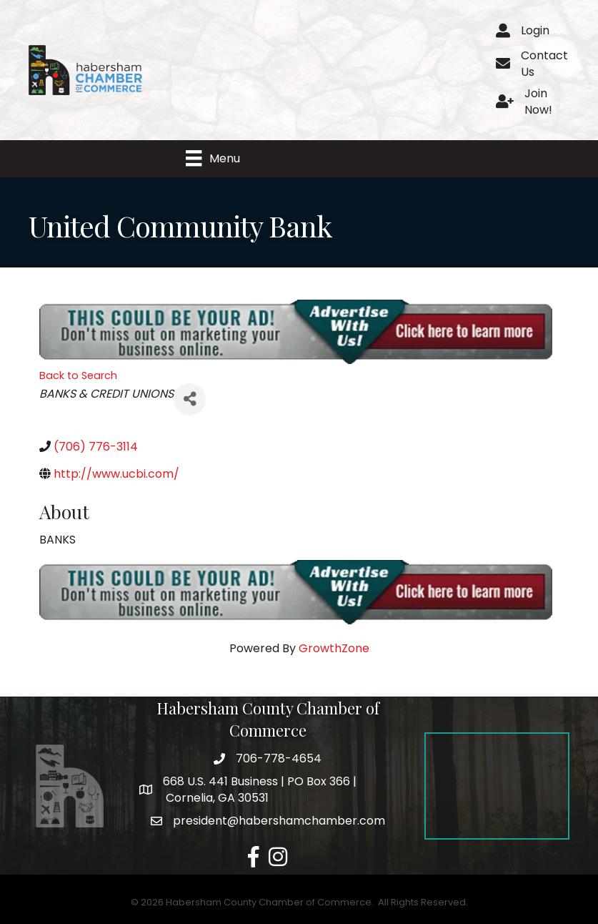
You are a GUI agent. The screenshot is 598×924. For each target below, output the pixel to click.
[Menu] (213, 159)
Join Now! (538, 101)
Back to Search (78, 376)
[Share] (190, 400)
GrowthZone (334, 649)
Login (535, 30)
